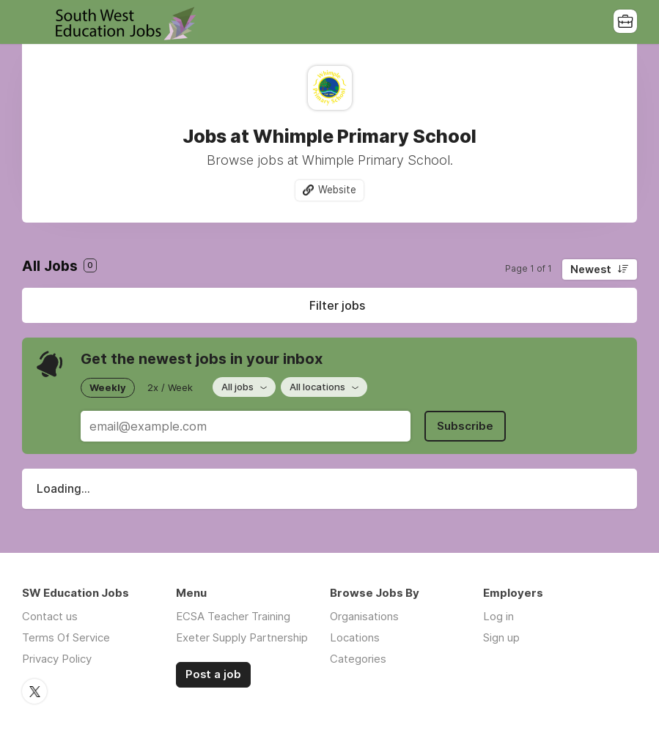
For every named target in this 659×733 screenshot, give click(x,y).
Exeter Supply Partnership (242, 637)
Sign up (501, 637)
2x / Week (170, 387)
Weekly (107, 387)
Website (337, 190)
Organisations (364, 616)
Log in (498, 616)
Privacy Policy (57, 659)
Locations (355, 637)
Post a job (213, 674)
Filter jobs (337, 305)
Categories (358, 659)
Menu (33, 22)
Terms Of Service (66, 637)
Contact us (50, 616)
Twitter (34, 691)
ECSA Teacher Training (233, 616)
